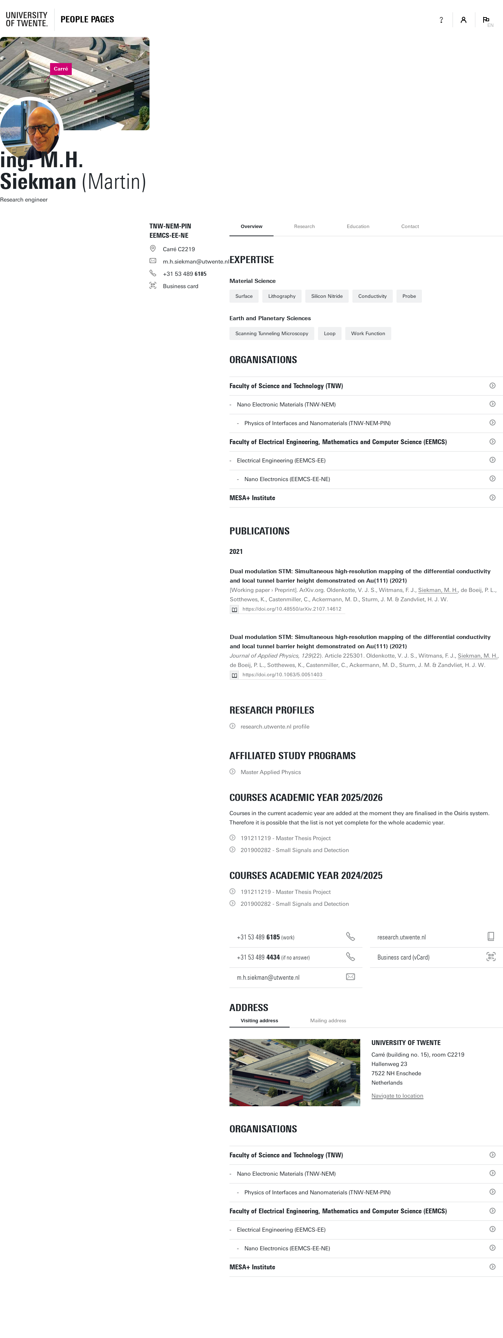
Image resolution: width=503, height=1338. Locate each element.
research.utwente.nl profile (275, 726)
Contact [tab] (410, 226)
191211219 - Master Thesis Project (286, 838)
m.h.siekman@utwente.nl (196, 261)
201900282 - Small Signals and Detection (295, 850)
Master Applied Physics (271, 772)
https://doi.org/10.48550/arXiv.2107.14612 (292, 609)
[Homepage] (87, 20)
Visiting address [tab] (259, 1020)
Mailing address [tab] (328, 1020)
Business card (180, 286)
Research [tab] (304, 226)
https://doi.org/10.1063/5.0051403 (283, 674)
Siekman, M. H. (438, 590)
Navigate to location (397, 1095)
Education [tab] (358, 226)
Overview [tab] (251, 226)
